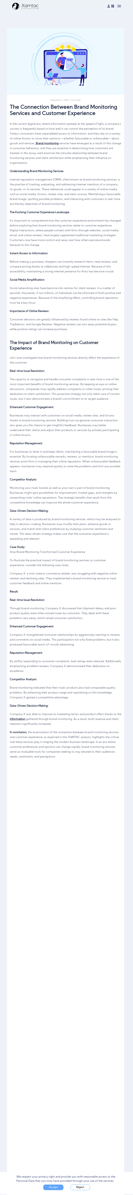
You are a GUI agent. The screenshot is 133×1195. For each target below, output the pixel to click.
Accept (53, 1187)
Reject (80, 1187)
